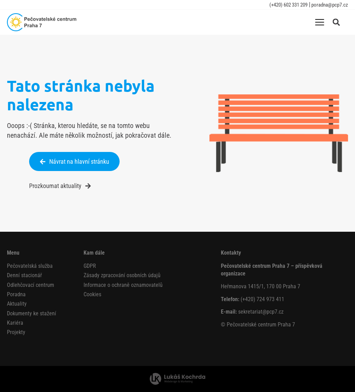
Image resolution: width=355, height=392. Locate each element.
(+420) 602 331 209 (288, 5)
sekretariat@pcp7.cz (261, 311)
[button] (336, 22)
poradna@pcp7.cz (329, 5)
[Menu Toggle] (319, 22)
